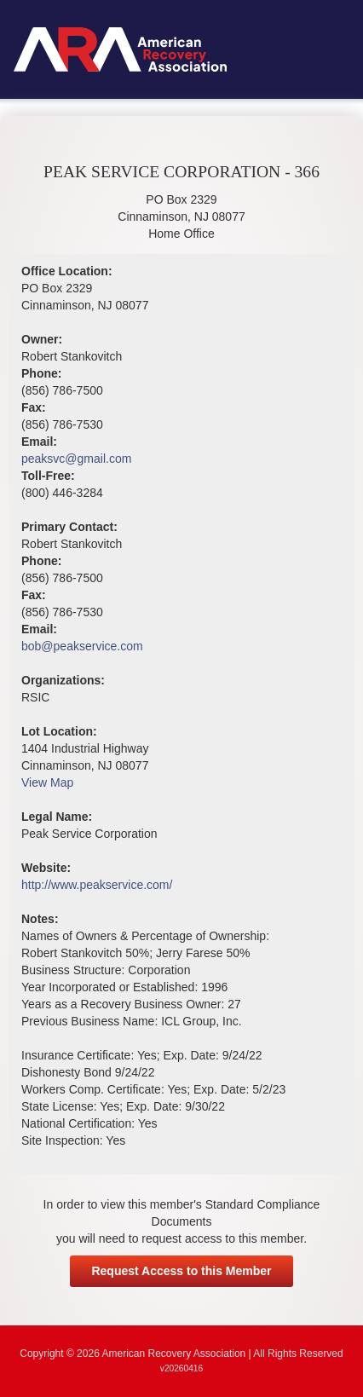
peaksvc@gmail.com (76, 458)
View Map (47, 782)
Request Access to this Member (181, 1271)
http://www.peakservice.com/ (96, 885)
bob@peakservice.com (82, 646)
